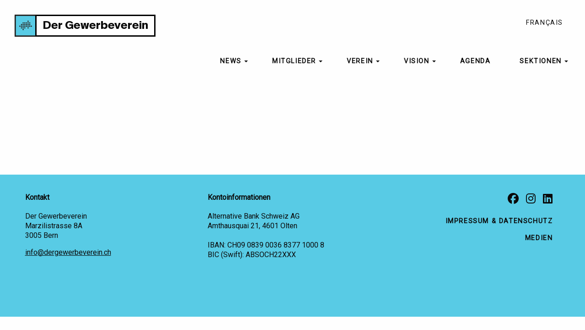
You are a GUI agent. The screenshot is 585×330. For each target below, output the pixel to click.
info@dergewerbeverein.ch (68, 252)
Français (544, 23)
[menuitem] (231, 61)
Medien (539, 238)
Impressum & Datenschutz (499, 221)
